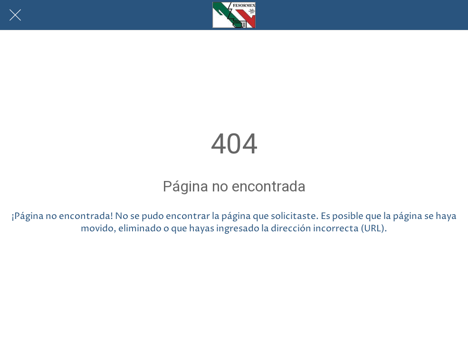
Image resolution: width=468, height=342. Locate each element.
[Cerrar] (15, 15)
